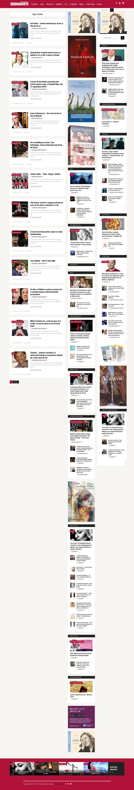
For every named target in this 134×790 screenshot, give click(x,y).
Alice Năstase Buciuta (36, 57)
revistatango (73, 192)
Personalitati (16, 175)
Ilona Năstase (106, 159)
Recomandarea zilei (17, 82)
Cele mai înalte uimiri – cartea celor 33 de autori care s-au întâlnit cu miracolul (84, 595)
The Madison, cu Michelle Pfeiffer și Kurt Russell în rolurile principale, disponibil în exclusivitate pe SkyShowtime (84, 212)
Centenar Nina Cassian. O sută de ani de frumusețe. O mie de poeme (84, 585)
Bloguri (81, 4)
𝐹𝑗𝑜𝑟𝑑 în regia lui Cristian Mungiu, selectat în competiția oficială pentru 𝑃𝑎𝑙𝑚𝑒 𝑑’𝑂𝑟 (80, 188)
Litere (42, 4)
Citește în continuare (35, 38)
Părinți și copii (16, 232)
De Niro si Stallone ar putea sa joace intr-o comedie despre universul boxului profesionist (46, 292)
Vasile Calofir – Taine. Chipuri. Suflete (45, 174)
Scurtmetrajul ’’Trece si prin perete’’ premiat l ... (47, 772)
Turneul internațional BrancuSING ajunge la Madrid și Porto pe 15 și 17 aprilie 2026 (84, 459)
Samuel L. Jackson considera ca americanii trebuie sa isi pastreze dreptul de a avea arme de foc (46, 355)
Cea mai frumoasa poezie (109, 110)
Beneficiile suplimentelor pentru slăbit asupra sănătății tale (115, 244)
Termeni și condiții (58, 784)
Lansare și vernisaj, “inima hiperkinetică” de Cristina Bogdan (115, 442)
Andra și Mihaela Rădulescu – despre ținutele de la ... (96, 772)
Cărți (72, 531)
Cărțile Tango (90, 4)
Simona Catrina (112, 316)
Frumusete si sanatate (77, 641)
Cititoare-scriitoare (76, 683)
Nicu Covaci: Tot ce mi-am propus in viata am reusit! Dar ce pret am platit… (115, 322)
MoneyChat (63, 764)
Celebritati (34, 4)
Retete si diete (106, 220)
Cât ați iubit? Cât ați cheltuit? (71, 772)
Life (13, 353)
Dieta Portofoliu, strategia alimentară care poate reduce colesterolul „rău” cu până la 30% (112, 234)
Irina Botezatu (112, 202)
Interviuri (15, 53)
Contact (99, 4)
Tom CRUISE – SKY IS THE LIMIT (43, 261)
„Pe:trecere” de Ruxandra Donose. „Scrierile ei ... (22, 772)
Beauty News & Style (76, 322)
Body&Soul (59, 4)
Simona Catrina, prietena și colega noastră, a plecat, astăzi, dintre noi (116, 288)
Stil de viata (49, 4)
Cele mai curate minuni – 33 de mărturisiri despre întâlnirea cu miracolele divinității (84, 624)
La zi (66, 4)
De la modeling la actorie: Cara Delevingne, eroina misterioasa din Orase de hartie (46, 145)
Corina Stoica (105, 281)
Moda (85, 764)
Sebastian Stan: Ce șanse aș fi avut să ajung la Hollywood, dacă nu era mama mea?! (115, 180)
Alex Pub (111, 248)
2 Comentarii (27, 132)
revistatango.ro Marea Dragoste (39, 28)
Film (13, 290)
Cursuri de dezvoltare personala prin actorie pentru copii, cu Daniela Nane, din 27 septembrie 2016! (46, 84)
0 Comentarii (29, 42)
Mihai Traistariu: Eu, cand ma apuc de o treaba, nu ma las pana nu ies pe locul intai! (45, 323)
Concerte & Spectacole (77, 422)
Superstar (15, 24)
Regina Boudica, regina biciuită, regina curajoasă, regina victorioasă (84, 253)
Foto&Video (73, 4)
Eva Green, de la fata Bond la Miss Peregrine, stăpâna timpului (115, 198)
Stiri (36, 764)
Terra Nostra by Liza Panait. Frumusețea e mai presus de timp (83, 304)
